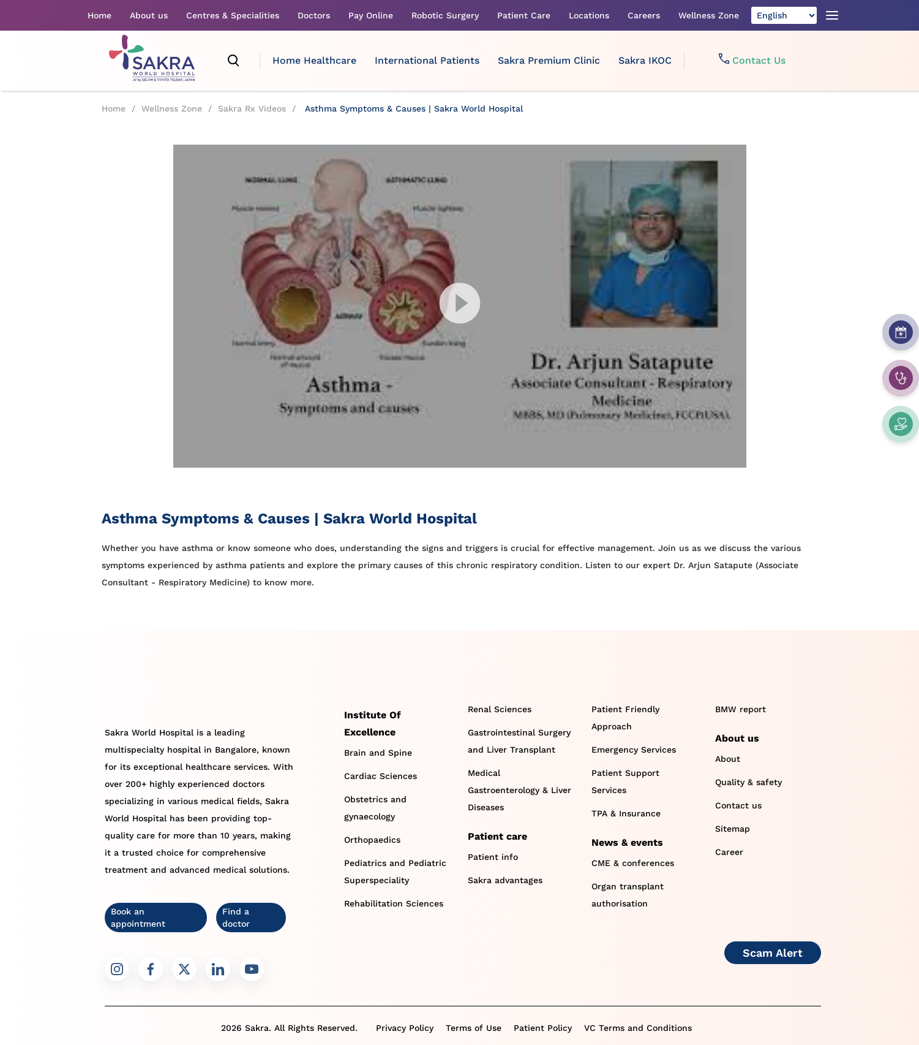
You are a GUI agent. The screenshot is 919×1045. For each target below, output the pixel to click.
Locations (589, 15)
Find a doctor (236, 917)
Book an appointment (138, 917)
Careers (644, 15)
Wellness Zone (708, 15)
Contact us (738, 805)
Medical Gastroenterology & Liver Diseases (519, 790)
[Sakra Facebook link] (150, 969)
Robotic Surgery (445, 15)
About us (149, 15)
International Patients (427, 60)
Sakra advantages (505, 880)
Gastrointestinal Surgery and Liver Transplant (519, 741)
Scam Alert (773, 952)
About (727, 759)
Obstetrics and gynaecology (375, 807)
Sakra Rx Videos (252, 108)
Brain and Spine (378, 753)
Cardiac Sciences (380, 776)
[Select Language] (784, 15)
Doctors (314, 15)
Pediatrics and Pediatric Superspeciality (395, 871)
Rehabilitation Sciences (393, 903)
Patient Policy (543, 1028)
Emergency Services (633, 749)
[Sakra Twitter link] (184, 969)
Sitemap (732, 829)
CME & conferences (632, 863)
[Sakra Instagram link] (117, 969)
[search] (234, 60)
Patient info (493, 857)
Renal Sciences (499, 709)
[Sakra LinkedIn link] (218, 969)
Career (729, 852)
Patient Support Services (625, 781)
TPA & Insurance (626, 813)
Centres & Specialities (232, 15)
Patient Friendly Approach (625, 717)
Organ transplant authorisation (627, 894)
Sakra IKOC (645, 60)
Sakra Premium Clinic (549, 60)
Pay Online (370, 15)
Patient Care (523, 15)
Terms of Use (473, 1028)
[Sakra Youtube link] (251, 969)
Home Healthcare (314, 60)
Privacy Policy (404, 1028)
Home (99, 15)
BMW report (740, 709)
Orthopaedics (372, 840)
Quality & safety (748, 782)
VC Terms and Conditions (638, 1028)
